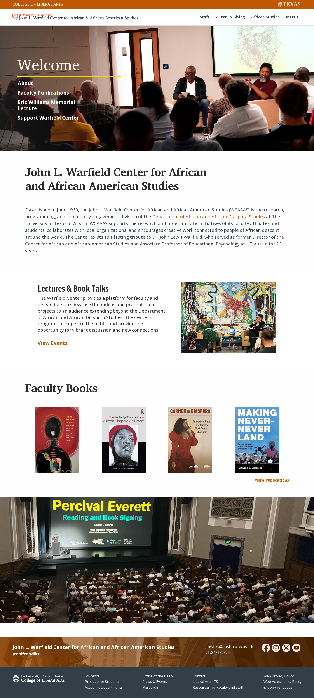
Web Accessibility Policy (282, 681)
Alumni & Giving (230, 16)
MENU (292, 16)
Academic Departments (104, 687)
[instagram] (276, 648)
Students (92, 676)
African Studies (265, 16)
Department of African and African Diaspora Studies (208, 216)
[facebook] (266, 648)
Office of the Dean (158, 676)
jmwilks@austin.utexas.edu (230, 646)
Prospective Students (102, 681)
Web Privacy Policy (278, 676)
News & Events (155, 681)
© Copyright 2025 (278, 687)
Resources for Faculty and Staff (218, 687)
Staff (204, 16)
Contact (199, 676)
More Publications (271, 480)
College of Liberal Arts (37, 4)
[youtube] (296, 648)
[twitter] (286, 648)
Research (150, 687)
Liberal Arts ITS (205, 681)
